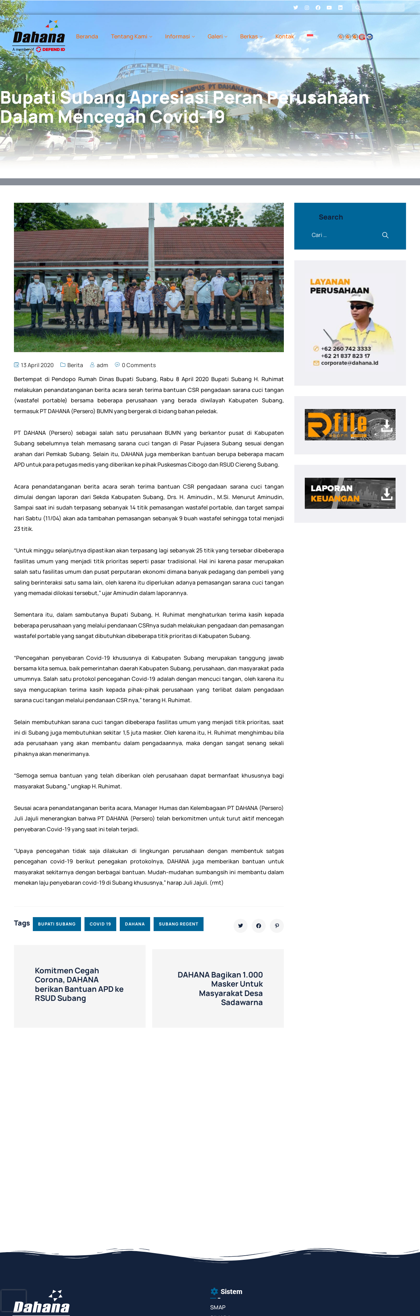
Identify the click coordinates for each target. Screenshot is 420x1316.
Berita (75, 365)
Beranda (87, 36)
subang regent (178, 924)
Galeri (215, 36)
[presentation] (13, 1300)
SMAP (218, 1307)
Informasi (177, 36)
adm (102, 365)
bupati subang (57, 924)
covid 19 (100, 924)
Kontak (284, 36)
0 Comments (139, 365)
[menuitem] (310, 36)
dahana (135, 924)
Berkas (249, 36)
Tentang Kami (129, 36)
